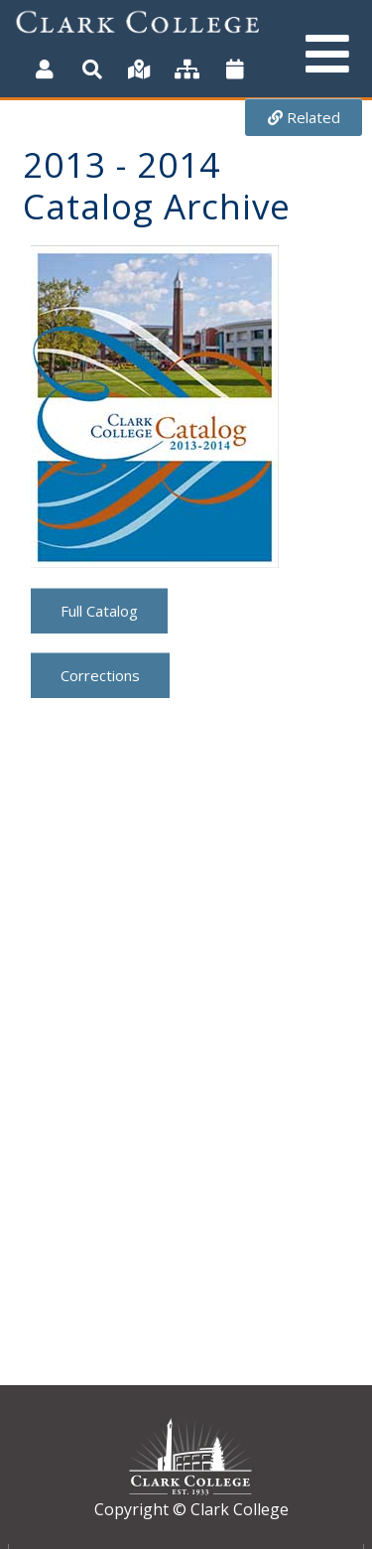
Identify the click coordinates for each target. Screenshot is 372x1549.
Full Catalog (99, 611)
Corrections (100, 675)
